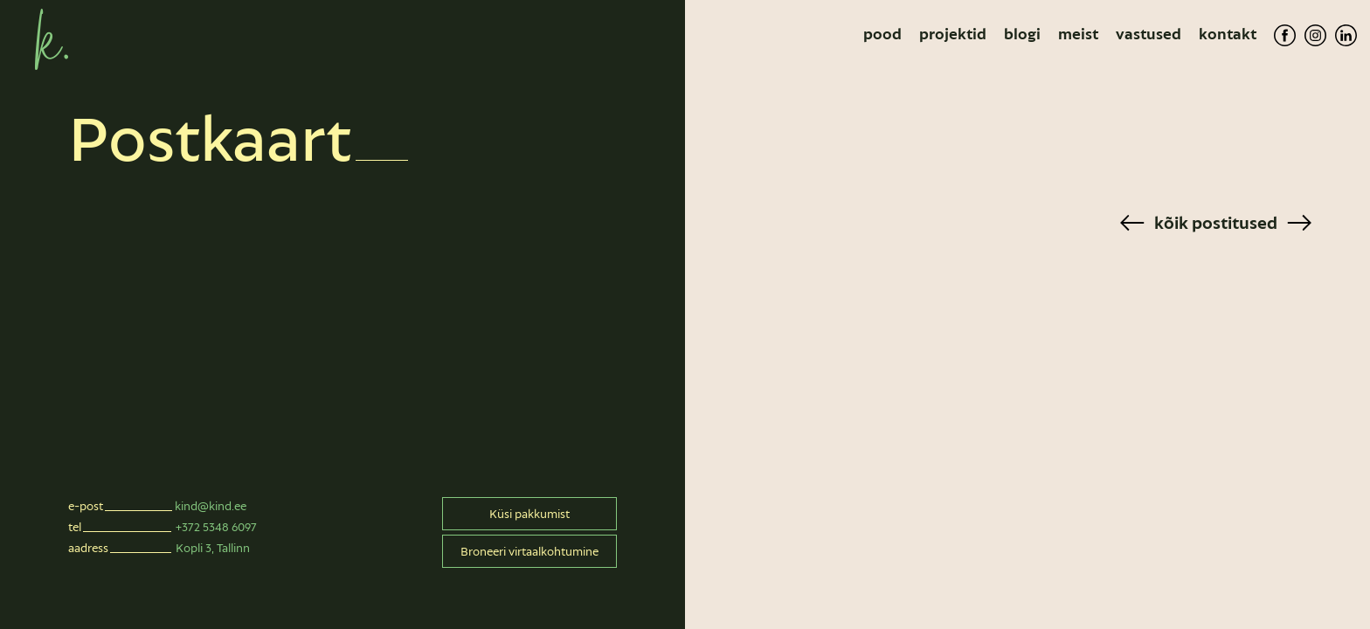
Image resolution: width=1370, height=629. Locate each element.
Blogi (1022, 34)
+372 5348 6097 (216, 527)
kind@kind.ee (210, 506)
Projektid (952, 34)
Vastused (1148, 34)
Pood (882, 34)
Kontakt (1227, 34)
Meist (1078, 34)
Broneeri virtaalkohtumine (529, 551)
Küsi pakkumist (529, 514)
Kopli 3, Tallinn (213, 548)
